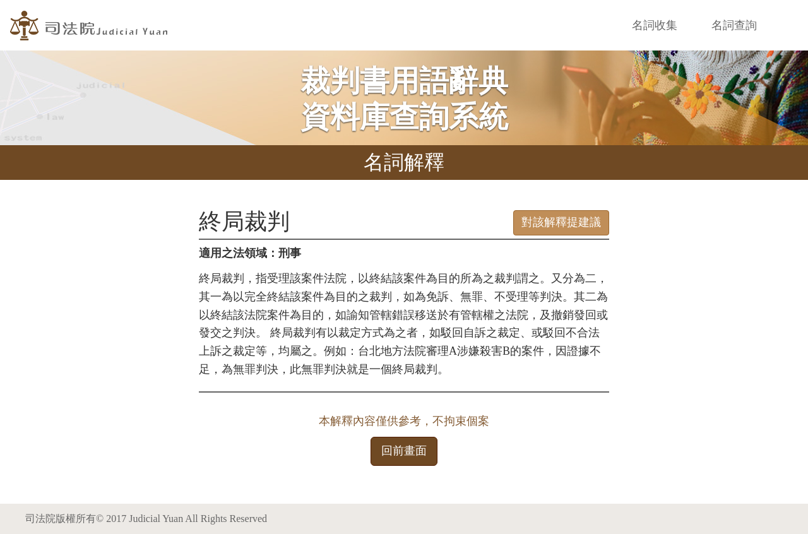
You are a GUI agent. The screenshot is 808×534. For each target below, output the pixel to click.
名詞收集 (654, 25)
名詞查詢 (734, 25)
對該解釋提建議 (561, 222)
